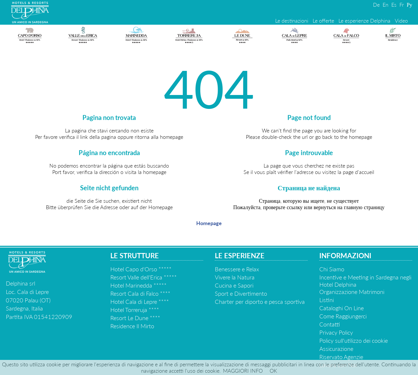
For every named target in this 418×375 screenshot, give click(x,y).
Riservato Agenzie (341, 356)
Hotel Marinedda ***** (138, 285)
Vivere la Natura (235, 277)
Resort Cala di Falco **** (140, 293)
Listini (326, 299)
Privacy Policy (336, 332)
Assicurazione (336, 348)
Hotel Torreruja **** (134, 309)
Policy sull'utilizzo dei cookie (353, 340)
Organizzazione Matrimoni (351, 291)
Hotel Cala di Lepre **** (139, 301)
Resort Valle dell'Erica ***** (143, 277)
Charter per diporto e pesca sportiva (260, 301)
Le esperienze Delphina (364, 20)
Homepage (209, 223)
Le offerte (323, 20)
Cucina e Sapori (234, 285)
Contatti (329, 324)
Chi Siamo (331, 268)
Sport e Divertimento (241, 293)
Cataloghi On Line (341, 307)
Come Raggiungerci (343, 316)
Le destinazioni (291, 20)
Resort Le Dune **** (135, 317)
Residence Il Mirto (132, 325)
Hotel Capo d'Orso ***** (141, 268)
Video (401, 20)
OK (273, 370)
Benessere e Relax (237, 268)
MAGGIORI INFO (243, 370)
